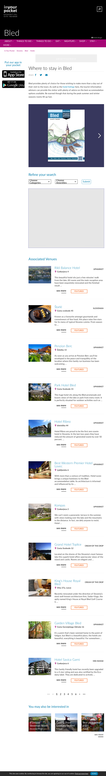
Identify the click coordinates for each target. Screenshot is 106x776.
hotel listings (68, 87)
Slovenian (98, 308)
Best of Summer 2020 (91, 724)
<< (48, 694)
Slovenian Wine (36, 729)
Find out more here (81, 773)
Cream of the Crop (94, 546)
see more (61, 291)
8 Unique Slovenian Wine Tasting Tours (38, 724)
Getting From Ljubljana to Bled (65, 724)
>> (84, 694)
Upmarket (98, 269)
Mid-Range (98, 661)
